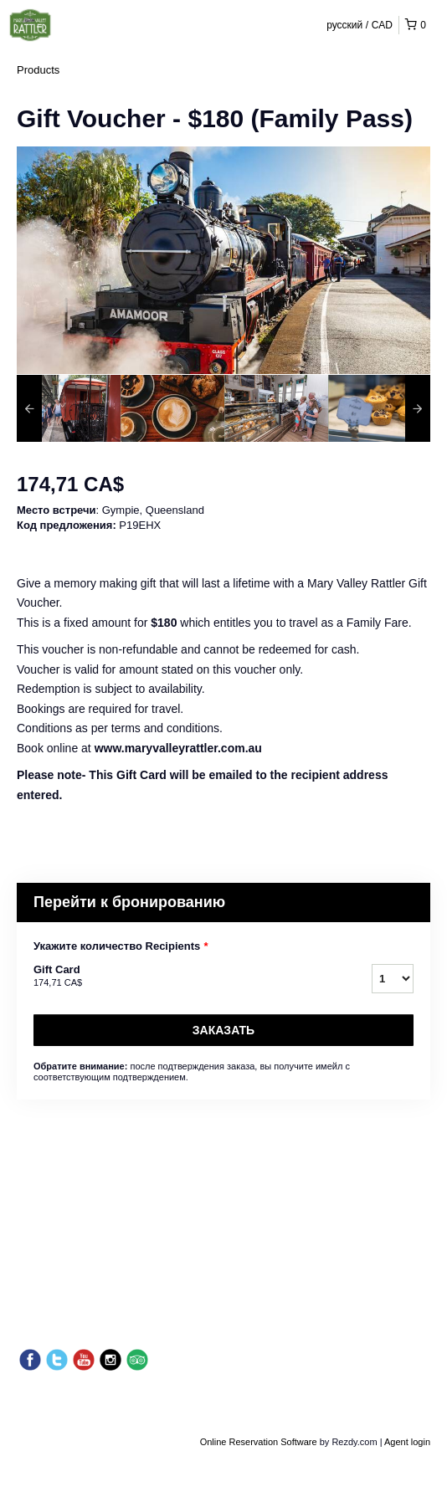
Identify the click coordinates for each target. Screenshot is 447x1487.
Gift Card (181, 976)
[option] (69, 408)
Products (38, 70)
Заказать (223, 1030)
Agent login (407, 1442)
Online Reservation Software (258, 1442)
